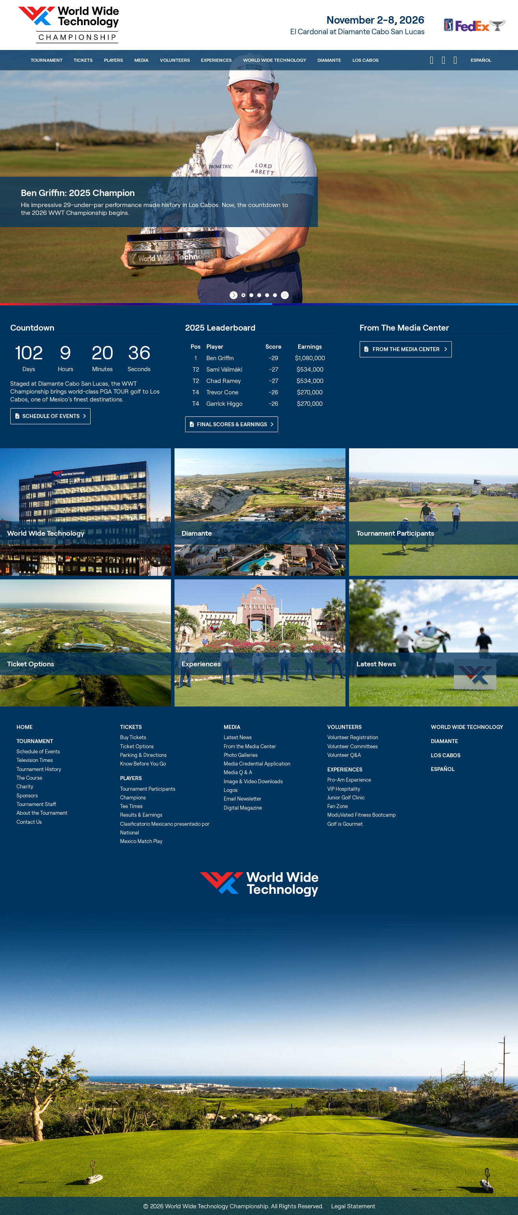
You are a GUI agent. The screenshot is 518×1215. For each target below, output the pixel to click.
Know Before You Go (143, 763)
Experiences (216, 60)
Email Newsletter (243, 798)
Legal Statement (353, 1205)
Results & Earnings (141, 815)
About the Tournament (42, 813)
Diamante (329, 60)
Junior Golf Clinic (346, 797)
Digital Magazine (243, 807)
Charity (25, 786)
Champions (133, 797)
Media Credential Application (257, 763)
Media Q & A (238, 772)
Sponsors (27, 795)
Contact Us (29, 822)
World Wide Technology (274, 60)
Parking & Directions (143, 755)
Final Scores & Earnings (231, 424)
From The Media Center (405, 349)
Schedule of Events (50, 416)
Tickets (83, 60)
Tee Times (131, 806)
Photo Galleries (241, 755)
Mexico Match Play (141, 841)
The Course (29, 778)
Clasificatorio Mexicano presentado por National (165, 828)
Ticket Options (30, 664)
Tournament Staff (36, 804)
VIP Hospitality (343, 789)
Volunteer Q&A (344, 755)
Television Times (35, 760)
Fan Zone (337, 806)
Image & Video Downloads (253, 781)
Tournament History (39, 769)
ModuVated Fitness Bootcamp (361, 815)
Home (25, 727)
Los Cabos (366, 60)
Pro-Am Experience (349, 780)
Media (141, 60)
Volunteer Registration (352, 737)
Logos (231, 790)
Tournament (47, 60)
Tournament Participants (147, 789)
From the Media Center (250, 746)
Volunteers (175, 60)
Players (113, 60)
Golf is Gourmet (345, 824)
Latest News (238, 737)
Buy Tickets (133, 737)
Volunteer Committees (352, 746)
